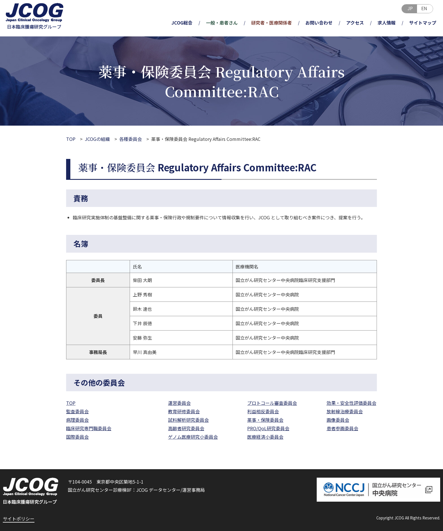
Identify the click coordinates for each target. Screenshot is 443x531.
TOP (70, 139)
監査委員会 (77, 411)
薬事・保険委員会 (265, 419)
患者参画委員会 (342, 428)
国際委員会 (77, 436)
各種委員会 (130, 139)
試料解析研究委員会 (188, 419)
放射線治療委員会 (345, 411)
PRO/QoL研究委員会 (268, 428)
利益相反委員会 (263, 411)
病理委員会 (77, 419)
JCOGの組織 (97, 139)
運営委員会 (179, 402)
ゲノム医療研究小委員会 (193, 436)
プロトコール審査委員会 (272, 402)
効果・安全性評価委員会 (351, 402)
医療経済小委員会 (265, 436)
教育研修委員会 (184, 411)
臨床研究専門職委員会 (88, 428)
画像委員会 (338, 419)
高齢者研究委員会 (186, 428)
